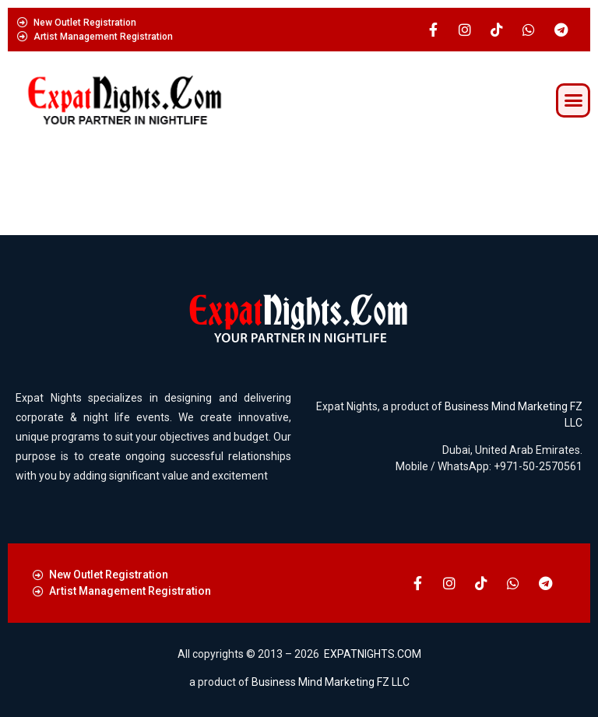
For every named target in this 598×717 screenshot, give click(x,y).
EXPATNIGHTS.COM (372, 654)
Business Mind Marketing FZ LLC (331, 682)
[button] (573, 100)
